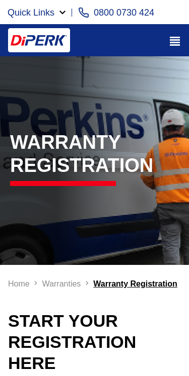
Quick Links (31, 13)
